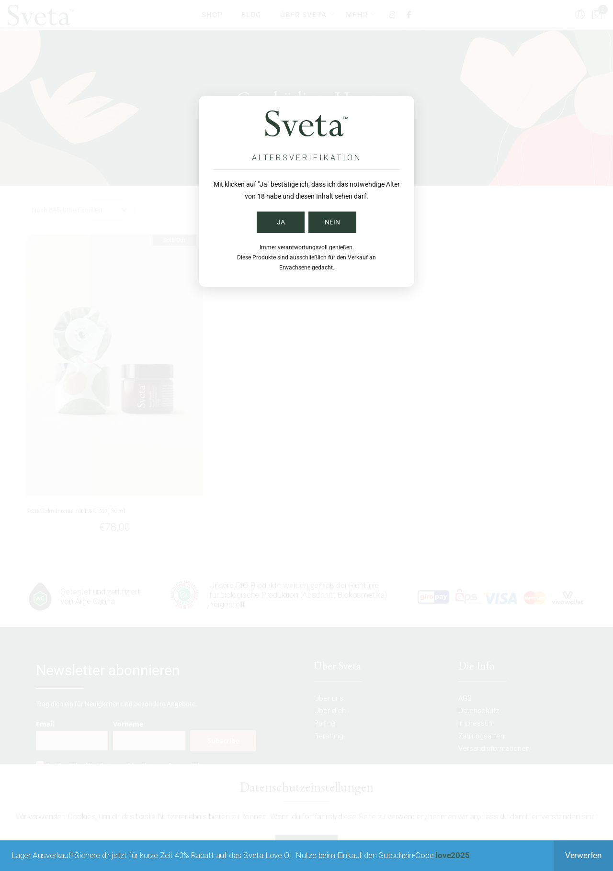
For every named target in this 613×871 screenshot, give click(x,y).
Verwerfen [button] (583, 855)
